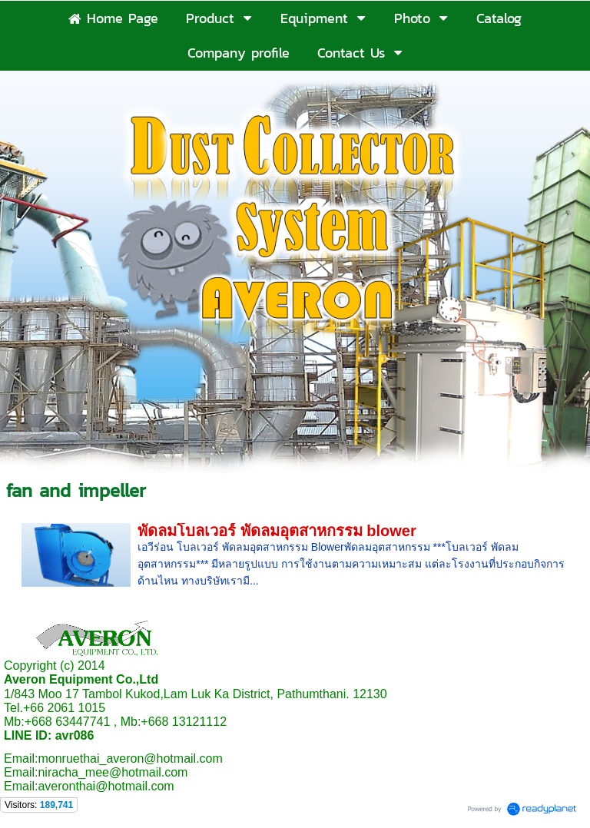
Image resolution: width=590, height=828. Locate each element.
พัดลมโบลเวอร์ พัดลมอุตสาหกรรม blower (277, 530)
